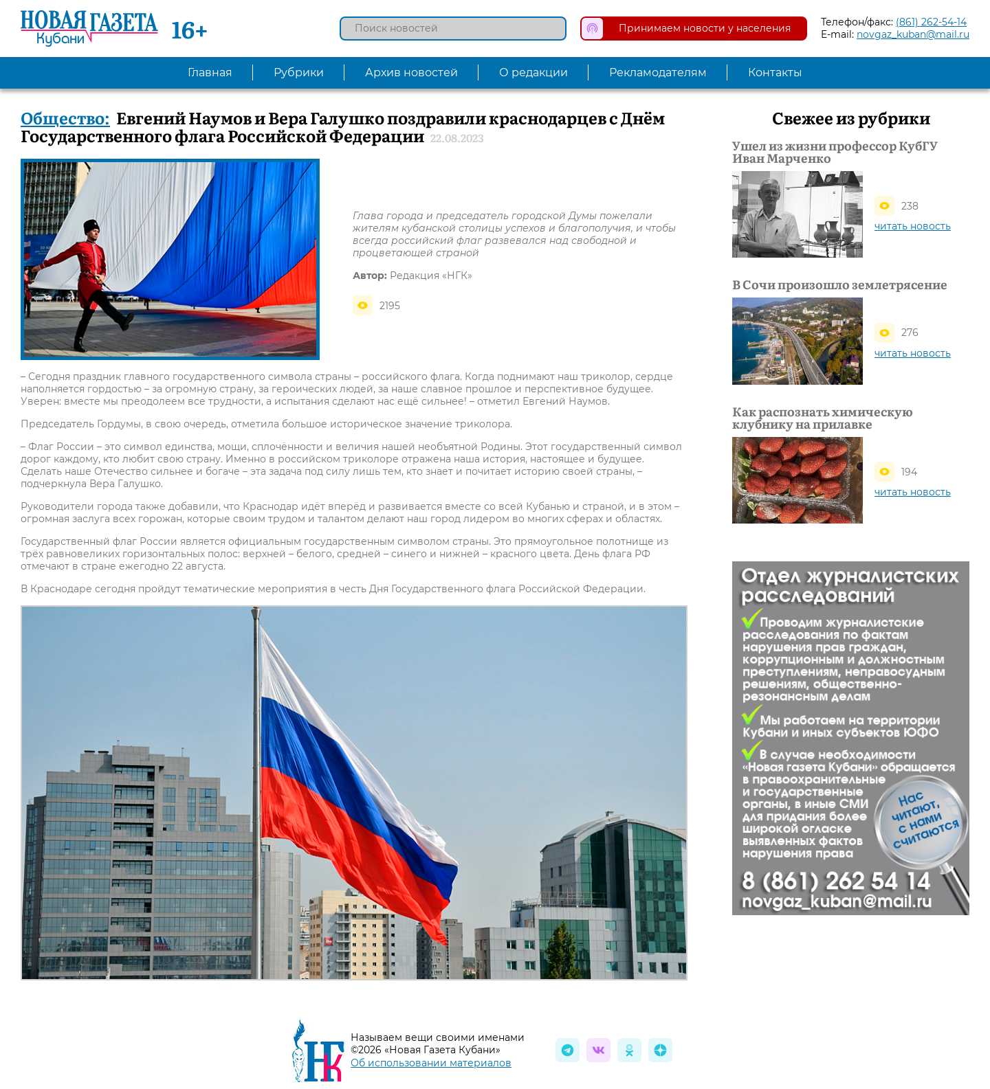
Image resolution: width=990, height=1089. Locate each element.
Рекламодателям (658, 72)
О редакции (533, 72)
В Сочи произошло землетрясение (839, 284)
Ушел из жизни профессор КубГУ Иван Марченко (835, 151)
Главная (210, 72)
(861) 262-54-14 (931, 22)
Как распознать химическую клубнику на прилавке (822, 417)
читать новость (912, 226)
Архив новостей (411, 72)
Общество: (65, 117)
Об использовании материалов (431, 1063)
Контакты (775, 72)
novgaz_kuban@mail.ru (913, 34)
